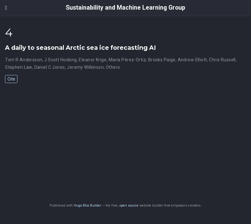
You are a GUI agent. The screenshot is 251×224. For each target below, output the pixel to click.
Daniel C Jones (49, 67)
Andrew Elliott (192, 59)
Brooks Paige (162, 59)
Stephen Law (18, 67)
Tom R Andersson (23, 59)
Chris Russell (222, 59)
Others (113, 67)
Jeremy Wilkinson (85, 67)
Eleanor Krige (92, 59)
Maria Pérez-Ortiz (127, 59)
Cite (11, 79)
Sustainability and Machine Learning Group (125, 7)
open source (129, 205)
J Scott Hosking (60, 59)
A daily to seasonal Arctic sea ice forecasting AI (80, 47)
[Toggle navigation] (6, 8)
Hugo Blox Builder (87, 205)
